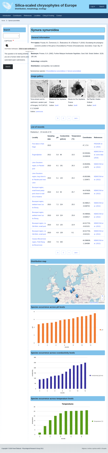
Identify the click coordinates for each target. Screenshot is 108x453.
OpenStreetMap (94, 302)
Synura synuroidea (45, 30)
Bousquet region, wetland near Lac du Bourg (38, 204)
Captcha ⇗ (30, 51)
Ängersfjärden (37, 155)
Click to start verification (27, 49)
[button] (77, 296)
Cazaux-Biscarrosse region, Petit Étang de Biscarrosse (39, 242)
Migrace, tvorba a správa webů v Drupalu (94, 448)
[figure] (67, 330)
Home (3, 20)
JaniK (57, 105)
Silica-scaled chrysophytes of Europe (46, 5)
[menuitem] (93, 7)
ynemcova (39, 111)
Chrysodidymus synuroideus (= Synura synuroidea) (63, 71)
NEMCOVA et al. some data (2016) (98, 155)
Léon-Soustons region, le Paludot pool (38, 166)
